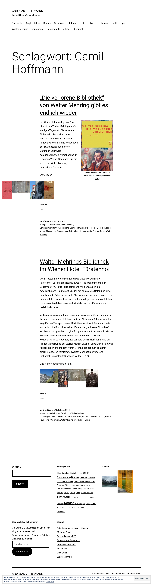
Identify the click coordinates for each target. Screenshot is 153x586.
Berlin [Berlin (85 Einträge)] (85, 472)
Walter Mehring (20, 29)
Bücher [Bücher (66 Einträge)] (75, 477)
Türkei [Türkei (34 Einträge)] (93, 503)
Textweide (62, 548)
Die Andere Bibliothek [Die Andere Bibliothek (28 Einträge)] (65, 481)
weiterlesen (46, 174)
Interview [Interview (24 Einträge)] (60, 492)
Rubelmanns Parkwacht (68, 540)
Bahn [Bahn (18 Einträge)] (80, 473)
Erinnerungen (62, 231)
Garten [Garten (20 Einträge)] (88, 485)
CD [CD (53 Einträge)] (81, 477)
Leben (84, 23)
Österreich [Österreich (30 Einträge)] (61, 511)
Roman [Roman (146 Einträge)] (69, 503)
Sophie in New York (66, 544)
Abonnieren (22, 551)
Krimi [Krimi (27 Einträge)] (83, 492)
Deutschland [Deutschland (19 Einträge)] (91, 478)
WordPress (135, 573)
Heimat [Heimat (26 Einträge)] (91, 489)
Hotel (47, 420)
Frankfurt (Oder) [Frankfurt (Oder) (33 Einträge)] (63, 485)
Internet (73, 23)
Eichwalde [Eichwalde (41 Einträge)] (81, 481)
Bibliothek (62, 416)
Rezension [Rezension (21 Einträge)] (60, 503)
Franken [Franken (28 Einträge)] (92, 481)
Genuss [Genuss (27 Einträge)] (60, 489)
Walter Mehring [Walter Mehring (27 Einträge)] (82, 508)
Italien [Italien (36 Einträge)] (66, 492)
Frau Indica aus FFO (66, 536)
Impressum (37, 29)
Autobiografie (63, 228)
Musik (104, 23)
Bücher (47, 23)
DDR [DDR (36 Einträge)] (85, 477)
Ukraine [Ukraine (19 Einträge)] (66, 508)
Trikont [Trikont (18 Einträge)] (88, 503)
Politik (114, 23)
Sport (124, 23)
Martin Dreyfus (93, 231)
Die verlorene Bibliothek (95, 228)
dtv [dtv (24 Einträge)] (75, 481)
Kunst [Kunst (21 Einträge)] (87, 492)
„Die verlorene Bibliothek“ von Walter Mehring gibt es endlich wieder (74, 105)
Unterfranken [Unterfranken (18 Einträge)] (73, 508)
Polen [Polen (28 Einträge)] (92, 498)
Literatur (82, 231)
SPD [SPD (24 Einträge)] (84, 503)
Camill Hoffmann (77, 228)
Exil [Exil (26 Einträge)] (87, 481)
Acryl (28, 23)
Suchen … (16, 467)
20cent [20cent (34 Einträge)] (60, 473)
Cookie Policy (50, 582)
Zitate (66, 29)
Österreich (54, 420)
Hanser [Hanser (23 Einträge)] (85, 489)
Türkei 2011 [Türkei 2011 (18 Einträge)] (60, 508)
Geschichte (60, 23)
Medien (94, 23)
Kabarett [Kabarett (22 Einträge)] (72, 492)
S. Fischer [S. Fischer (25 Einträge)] (78, 503)
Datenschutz (53, 29)
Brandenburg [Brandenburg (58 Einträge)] (64, 477)
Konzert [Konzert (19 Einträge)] (78, 492)
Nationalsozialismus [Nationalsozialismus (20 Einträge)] (83, 498)
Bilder (37, 23)
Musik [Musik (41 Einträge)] (73, 497)
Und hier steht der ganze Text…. (56, 363)
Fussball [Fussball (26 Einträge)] (74, 485)
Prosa (102, 231)
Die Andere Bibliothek (91, 416)
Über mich (78, 29)
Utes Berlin (62, 552)
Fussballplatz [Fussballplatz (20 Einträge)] (81, 485)
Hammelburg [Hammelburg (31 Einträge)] (77, 489)
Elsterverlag (51, 231)
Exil (70, 231)
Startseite (17, 23)
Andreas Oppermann (27, 11)
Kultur (75, 231)
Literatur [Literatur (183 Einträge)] (63, 497)
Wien (88, 420)
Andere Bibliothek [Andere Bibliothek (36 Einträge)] (70, 473)
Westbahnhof (79, 420)
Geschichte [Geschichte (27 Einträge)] (67, 489)
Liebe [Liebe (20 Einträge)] (91, 492)
